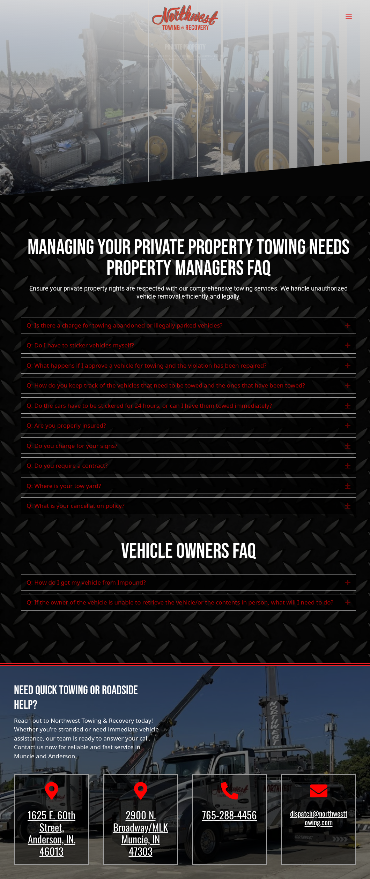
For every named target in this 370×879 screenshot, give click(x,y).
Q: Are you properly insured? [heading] (66, 425)
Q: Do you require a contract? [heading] (67, 465)
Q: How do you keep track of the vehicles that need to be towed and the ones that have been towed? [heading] (166, 385)
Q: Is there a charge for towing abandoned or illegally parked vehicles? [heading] (124, 325)
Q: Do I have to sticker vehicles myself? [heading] (80, 345)
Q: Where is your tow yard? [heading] (64, 486)
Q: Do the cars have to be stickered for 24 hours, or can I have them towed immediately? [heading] (149, 405)
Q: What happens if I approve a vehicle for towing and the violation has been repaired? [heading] (147, 365)
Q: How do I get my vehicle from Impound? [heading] (86, 582)
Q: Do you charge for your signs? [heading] (72, 446)
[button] (347, 325)
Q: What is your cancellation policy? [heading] (76, 506)
